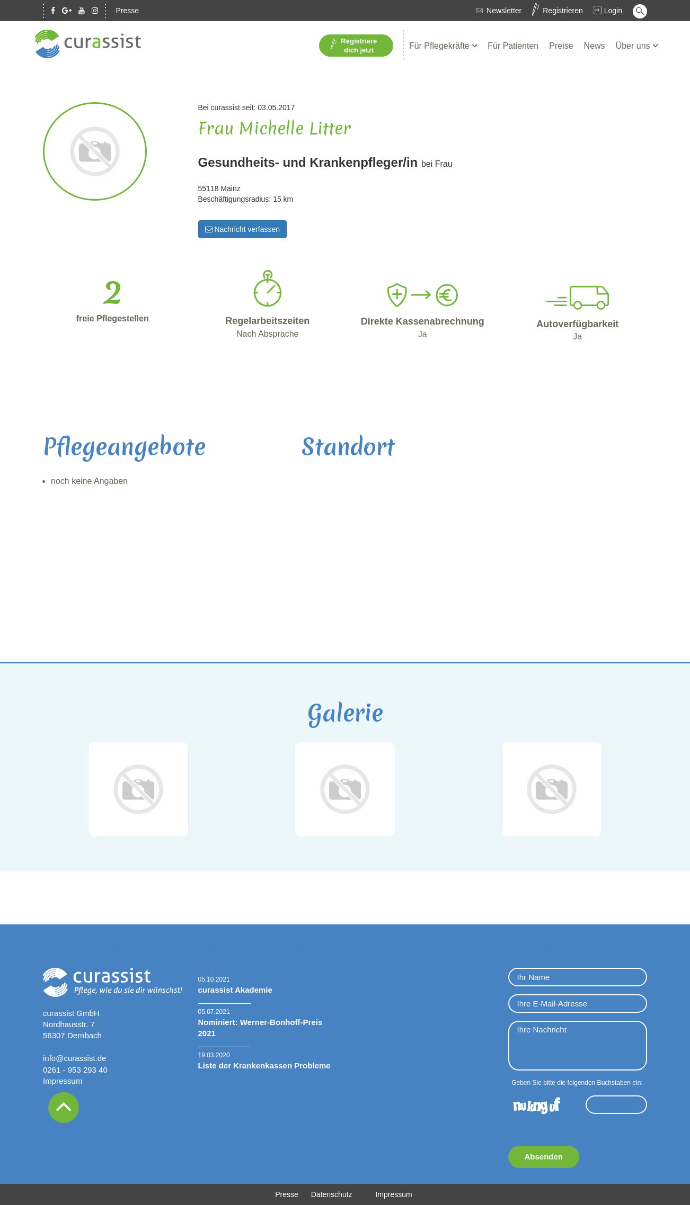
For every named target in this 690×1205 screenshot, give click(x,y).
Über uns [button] (634, 45)
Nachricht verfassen (242, 229)
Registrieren (562, 10)
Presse (127, 10)
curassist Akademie (235, 989)
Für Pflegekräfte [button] (440, 45)
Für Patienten (513, 45)
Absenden (544, 1156)
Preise (561, 45)
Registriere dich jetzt (354, 45)
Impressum (62, 1080)
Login (613, 10)
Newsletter (503, 10)
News (594, 45)
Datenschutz (331, 1194)
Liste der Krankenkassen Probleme (264, 1065)
